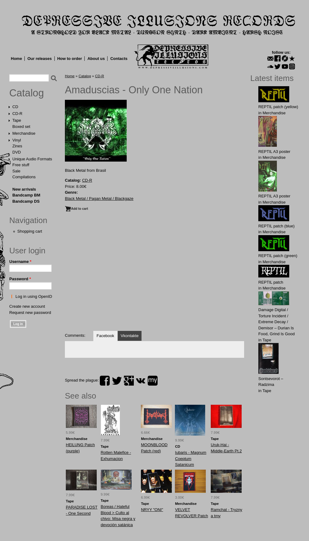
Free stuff (20, 165)
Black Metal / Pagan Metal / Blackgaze (99, 198)
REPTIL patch (270, 282)
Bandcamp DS (26, 201)
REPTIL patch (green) (277, 255)
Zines (17, 146)
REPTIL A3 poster (274, 151)
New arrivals (24, 189)
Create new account (27, 306)
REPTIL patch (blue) (276, 226)
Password (20, 279)
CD (15, 106)
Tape (16, 120)
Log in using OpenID (33, 296)
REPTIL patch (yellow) (278, 106)
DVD (16, 152)
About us (96, 58)
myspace (153, 381)
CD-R (17, 113)
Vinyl (16, 140)
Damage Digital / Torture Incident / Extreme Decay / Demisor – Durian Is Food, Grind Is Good (276, 321)
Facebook (105, 335)
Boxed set (21, 126)
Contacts (119, 58)
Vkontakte (130, 335)
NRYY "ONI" (152, 509)
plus (129, 381)
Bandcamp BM (26, 195)
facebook (105, 381)
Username (20, 261)
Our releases (40, 58)
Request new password (30, 312)
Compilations (24, 177)
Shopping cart (29, 231)
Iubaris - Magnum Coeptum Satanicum (190, 458)
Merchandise (23, 133)
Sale (16, 171)
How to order (69, 58)
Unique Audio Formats (32, 159)
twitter (117, 381)
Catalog (26, 93)
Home (16, 58)
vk (141, 381)
